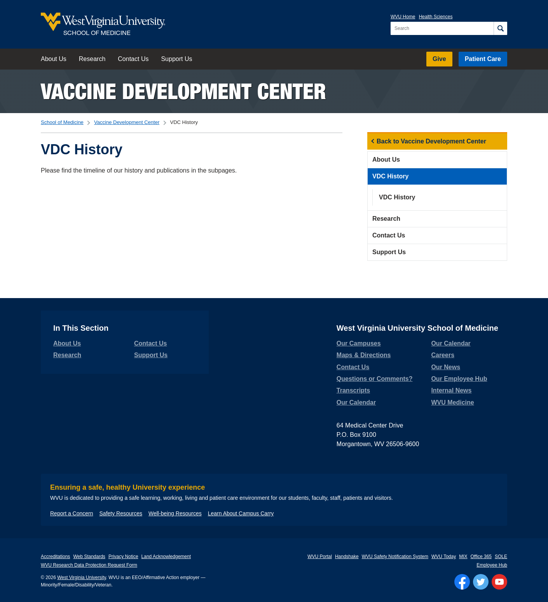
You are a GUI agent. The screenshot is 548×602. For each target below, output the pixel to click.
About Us (53, 59)
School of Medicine (62, 122)
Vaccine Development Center (183, 91)
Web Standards (89, 556)
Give (439, 59)
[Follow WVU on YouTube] (499, 582)
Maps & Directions (364, 355)
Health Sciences (436, 16)
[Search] (500, 28)
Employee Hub (491, 565)
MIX (463, 556)
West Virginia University (81, 577)
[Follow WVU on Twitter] (481, 582)
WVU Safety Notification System (395, 556)
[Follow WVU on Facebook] (462, 582)
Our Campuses (359, 343)
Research (92, 59)
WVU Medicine (452, 402)
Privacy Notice (123, 556)
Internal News (451, 390)
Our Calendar (356, 402)
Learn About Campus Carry (241, 513)
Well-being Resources (175, 513)
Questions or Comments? (375, 378)
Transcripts (353, 390)
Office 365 (481, 556)
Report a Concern (71, 513)
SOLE (501, 556)
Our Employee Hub (459, 378)
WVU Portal (319, 556)
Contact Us (133, 59)
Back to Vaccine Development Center (431, 141)
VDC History (390, 176)
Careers (442, 355)
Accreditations (55, 556)
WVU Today (443, 556)
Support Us (176, 59)
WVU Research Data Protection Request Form (89, 565)
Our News (445, 367)
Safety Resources (121, 513)
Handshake (347, 556)
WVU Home (403, 16)
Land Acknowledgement (166, 556)
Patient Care (483, 59)
